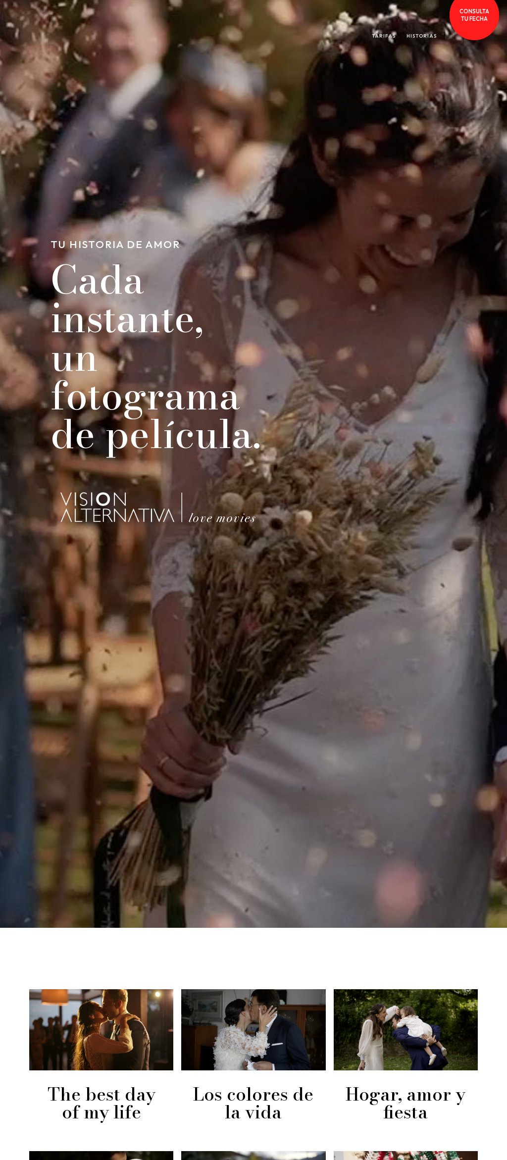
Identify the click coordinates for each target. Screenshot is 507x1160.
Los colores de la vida (253, 1102)
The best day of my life (101, 1102)
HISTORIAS (421, 36)
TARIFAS (384, 36)
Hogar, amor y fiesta (405, 1102)
